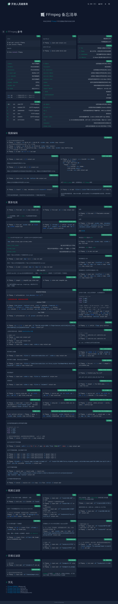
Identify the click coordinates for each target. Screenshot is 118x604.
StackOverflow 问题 (27, 331)
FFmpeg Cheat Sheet (13, 588)
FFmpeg (53, 21)
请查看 (83, 231)
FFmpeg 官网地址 (12, 586)
